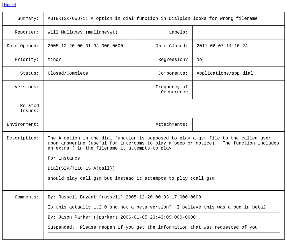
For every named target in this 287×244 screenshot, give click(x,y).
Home (9, 4)
